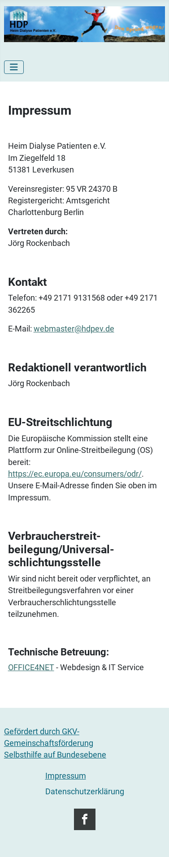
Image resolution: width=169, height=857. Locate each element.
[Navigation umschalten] (14, 67)
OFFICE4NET (31, 667)
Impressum (65, 775)
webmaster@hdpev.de (74, 328)
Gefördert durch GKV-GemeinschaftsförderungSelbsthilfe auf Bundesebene (55, 743)
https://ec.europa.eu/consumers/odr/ (75, 473)
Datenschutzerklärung (84, 791)
